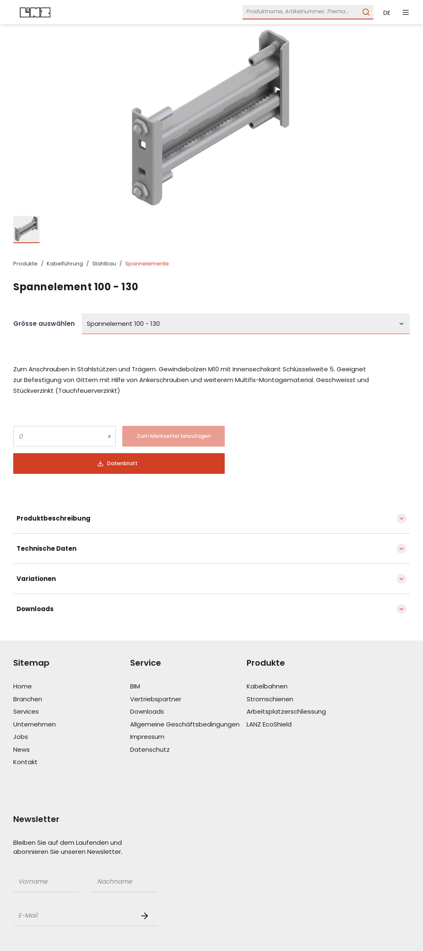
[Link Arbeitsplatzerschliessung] (305, 712)
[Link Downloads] (188, 712)
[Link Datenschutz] (188, 750)
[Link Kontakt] (71, 762)
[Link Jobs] (71, 737)
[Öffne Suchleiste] (307, 12)
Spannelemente (147, 264)
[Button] (173, 436)
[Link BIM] (188, 686)
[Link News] (71, 750)
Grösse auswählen (44, 323)
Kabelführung (65, 264)
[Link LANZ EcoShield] (305, 724)
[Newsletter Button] (146, 916)
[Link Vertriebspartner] (188, 699)
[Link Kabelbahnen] (305, 686)
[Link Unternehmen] (71, 724)
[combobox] (246, 323)
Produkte (25, 264)
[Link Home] (71, 686)
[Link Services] (71, 712)
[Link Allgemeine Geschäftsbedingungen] (188, 724)
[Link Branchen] (71, 699)
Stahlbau (104, 264)
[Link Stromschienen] (305, 699)
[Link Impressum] (188, 737)
